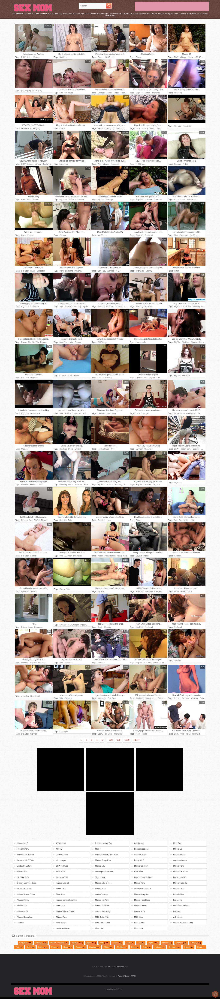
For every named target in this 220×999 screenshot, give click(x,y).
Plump (100, 57)
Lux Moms (177, 900)
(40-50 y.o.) (26, 91)
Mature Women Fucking (183, 923)
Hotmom (159, 947)
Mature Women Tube (26, 894)
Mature (191, 57)
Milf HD (59, 849)
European (64, 164)
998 (111, 740)
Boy (104, 271)
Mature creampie (58, 943)
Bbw (30, 947)
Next (136, 740)
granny (196, 943)
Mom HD (99, 928)
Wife (100, 164)
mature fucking (101, 894)
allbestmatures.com (142, 889)
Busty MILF (139, 860)
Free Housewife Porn (143, 877)
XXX (110, 967)
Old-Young (68, 93)
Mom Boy (177, 843)
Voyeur (38, 164)
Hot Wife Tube (23, 877)
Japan (100, 556)
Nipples (24, 520)
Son (61, 93)
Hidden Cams (142, 378)
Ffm (141, 943)
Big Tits (145, 128)
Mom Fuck (138, 928)
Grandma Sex (62, 855)
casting (94, 947)
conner (80, 947)
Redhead (125, 93)
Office (108, 947)
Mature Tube (178, 889)
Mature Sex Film (141, 866)
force (55, 947)
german (174, 947)
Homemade (141, 342)
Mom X (98, 849)
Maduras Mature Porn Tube (106, 855)
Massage (109, 200)
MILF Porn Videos (180, 906)
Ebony (138, 520)
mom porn (60, 906)
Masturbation (192, 200)
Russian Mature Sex (103, 843)
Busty (176, 413)
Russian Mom (23, 849)
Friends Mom (178, 894)
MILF (118, 271)
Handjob (24, 485)
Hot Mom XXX (62, 877)
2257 (133, 976)
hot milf (20, 923)
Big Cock (140, 93)
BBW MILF (60, 872)
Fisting (109, 93)
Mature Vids (22, 872)
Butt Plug (63, 57)
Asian (119, 556)
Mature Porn (178, 866)
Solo (29, 200)
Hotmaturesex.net (141, 849)
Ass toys (86, 413)
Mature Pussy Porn (103, 860)
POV (41, 485)
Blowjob (77, 943)
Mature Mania (23, 900)
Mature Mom (22, 911)
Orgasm (63, 375)
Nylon (185, 164)
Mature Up (177, 849)
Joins (129, 943)
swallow (41, 943)
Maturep (176, 911)
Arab (147, 947)
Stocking (177, 126)
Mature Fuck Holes (142, 900)
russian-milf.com (63, 928)
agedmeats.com (180, 860)
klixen (201, 947)
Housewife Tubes (24, 889)
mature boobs (179, 855)
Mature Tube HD (180, 883)
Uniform (33, 378)
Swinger (145, 413)
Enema (78, 342)
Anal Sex (178, 93)
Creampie (184, 235)
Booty (100, 627)
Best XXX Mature (24, 866)
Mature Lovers (140, 906)
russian (181, 943)
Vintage (36, 57)
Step (104, 943)
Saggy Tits (46, 164)
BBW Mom (138, 872)
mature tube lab (62, 883)
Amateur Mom (140, 855)
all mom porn (61, 860)
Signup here (100, 877)
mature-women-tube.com (66, 900)
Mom (176, 235)
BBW (23, 57)
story (135, 947)
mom (91, 943)
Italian (33, 271)
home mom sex (179, 877)
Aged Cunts (139, 843)
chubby (122, 947)
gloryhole (25, 943)
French (33, 556)
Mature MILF (22, 843)
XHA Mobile (22, 906)
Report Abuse (124, 976)
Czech (62, 128)
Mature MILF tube (180, 872)
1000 (127, 740)
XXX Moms (61, 843)
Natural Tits (26, 342)
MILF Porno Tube (102, 923)
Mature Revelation (24, 917)
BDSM (37, 520)
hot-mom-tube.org (102, 911)
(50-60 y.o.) (37, 91)
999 (119, 740)
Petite (70, 449)
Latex (71, 342)
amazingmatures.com (104, 872)
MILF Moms (61, 923)
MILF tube (138, 917)
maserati (167, 943)
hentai (100, 128)
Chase (117, 943)
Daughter (78, 271)
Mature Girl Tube (102, 906)
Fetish (116, 93)
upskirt (188, 947)
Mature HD (60, 889)
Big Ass (30, 164)
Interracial (156, 93)
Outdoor (148, 200)
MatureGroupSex (141, 894)
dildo (42, 947)
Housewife (190, 413)
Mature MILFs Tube (103, 883)
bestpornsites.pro (120, 967)
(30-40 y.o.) (109, 57)
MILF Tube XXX (102, 917)
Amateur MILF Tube (25, 860)
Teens (144, 734)
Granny (149, 271)
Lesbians (101, 93)
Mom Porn (60, 894)
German (63, 235)
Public (146, 556)
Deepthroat (35, 696)
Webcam (77, 413)
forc (18, 947)
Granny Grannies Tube (26, 883)
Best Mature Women (25, 855)
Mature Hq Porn (102, 900)
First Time (112, 698)
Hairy (29, 57)
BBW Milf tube (62, 866)
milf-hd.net (177, 917)
